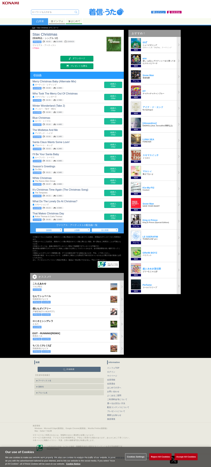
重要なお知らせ (114, 415)
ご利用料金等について (117, 399)
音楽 (40, 21)
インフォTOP (113, 368)
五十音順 (104, 230)
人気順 (77, 230)
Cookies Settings (136, 460)
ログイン (111, 372)
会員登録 (111, 380)
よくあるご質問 (114, 395)
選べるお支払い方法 (116, 403)
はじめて (74, 21)
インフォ (57, 21)
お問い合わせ (113, 391)
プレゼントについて (116, 411)
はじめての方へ (114, 387)
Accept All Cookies (186, 460)
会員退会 (111, 384)
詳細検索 (70, 369)
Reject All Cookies (160, 460)
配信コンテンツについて (118, 407)
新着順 (49, 230)
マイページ (112, 376)
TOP (33, 28)
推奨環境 (111, 419)
